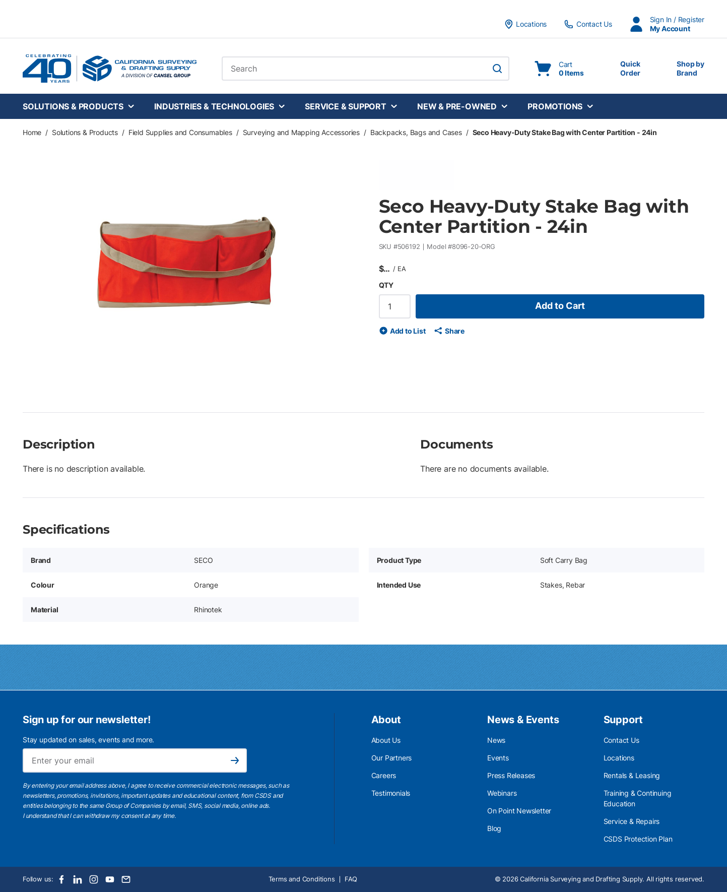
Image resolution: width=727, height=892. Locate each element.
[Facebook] (61, 879)
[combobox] (365, 68)
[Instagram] (94, 879)
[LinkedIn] (78, 879)
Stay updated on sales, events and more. (88, 739)
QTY (386, 285)
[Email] (126, 879)
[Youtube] (110, 879)
